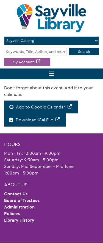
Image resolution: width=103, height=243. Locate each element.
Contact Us (15, 194)
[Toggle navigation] (51, 74)
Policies (12, 213)
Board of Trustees (22, 200)
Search (84, 51)
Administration (19, 207)
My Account (24, 62)
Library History (19, 220)
